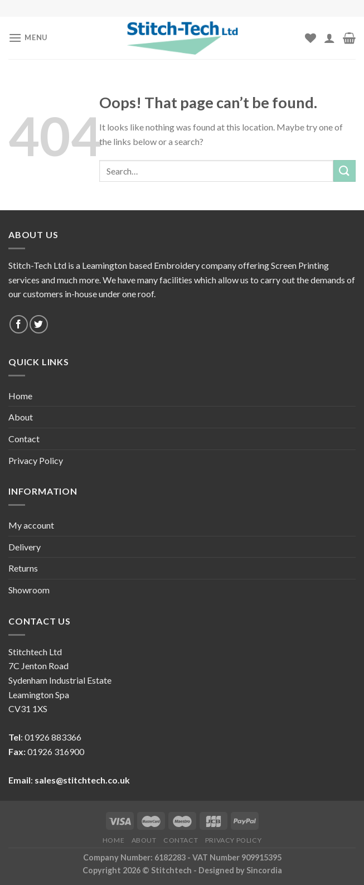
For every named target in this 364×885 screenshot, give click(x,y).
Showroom (29, 589)
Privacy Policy (35, 460)
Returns (23, 568)
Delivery (24, 546)
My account (31, 525)
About (20, 417)
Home (20, 395)
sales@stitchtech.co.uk (82, 780)
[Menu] (27, 37)
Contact (24, 438)
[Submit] (344, 171)
